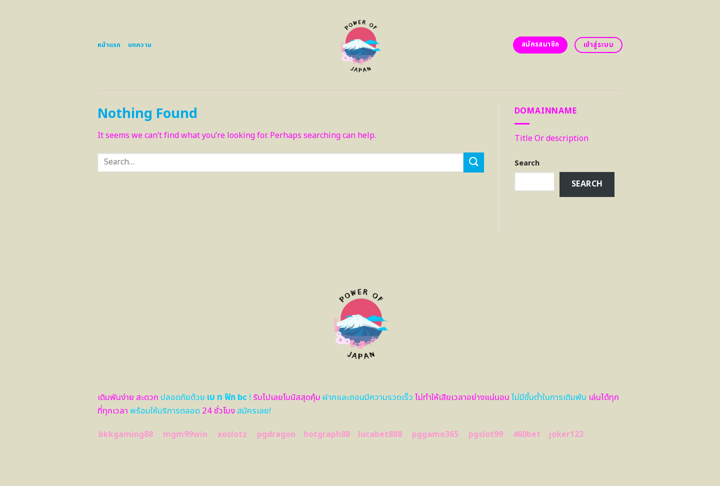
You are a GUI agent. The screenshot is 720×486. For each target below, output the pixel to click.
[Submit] (474, 162)
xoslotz (232, 434)
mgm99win (185, 434)
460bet (526, 434)
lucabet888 (380, 434)
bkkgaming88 (125, 434)
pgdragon (276, 434)
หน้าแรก (109, 45)
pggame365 (435, 434)
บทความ (140, 45)
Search (527, 163)
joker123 (566, 434)
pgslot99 (485, 434)
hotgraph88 (327, 434)
